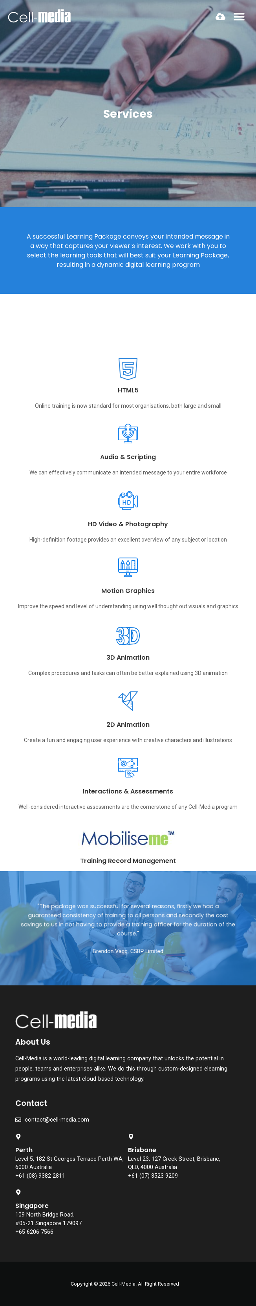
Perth (24, 1150)
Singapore (32, 1205)
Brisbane (142, 1150)
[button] (239, 17)
